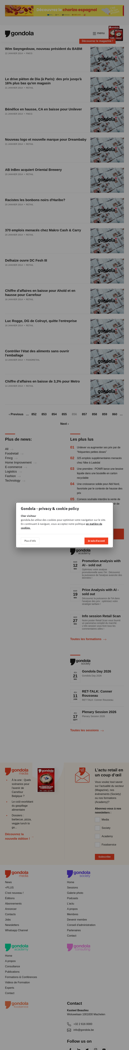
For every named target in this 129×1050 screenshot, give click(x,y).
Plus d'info (30, 541)
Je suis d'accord (96, 541)
